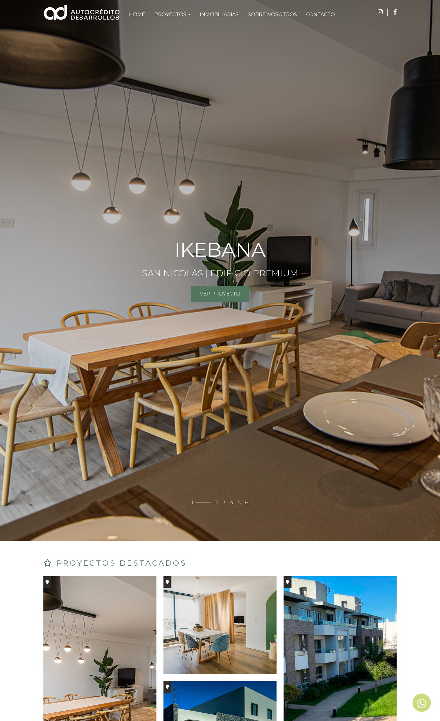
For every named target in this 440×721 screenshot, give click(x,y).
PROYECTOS (172, 14)
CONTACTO (320, 14)
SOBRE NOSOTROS (272, 14)
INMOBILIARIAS (219, 14)
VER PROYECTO (220, 294)
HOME (137, 14)
